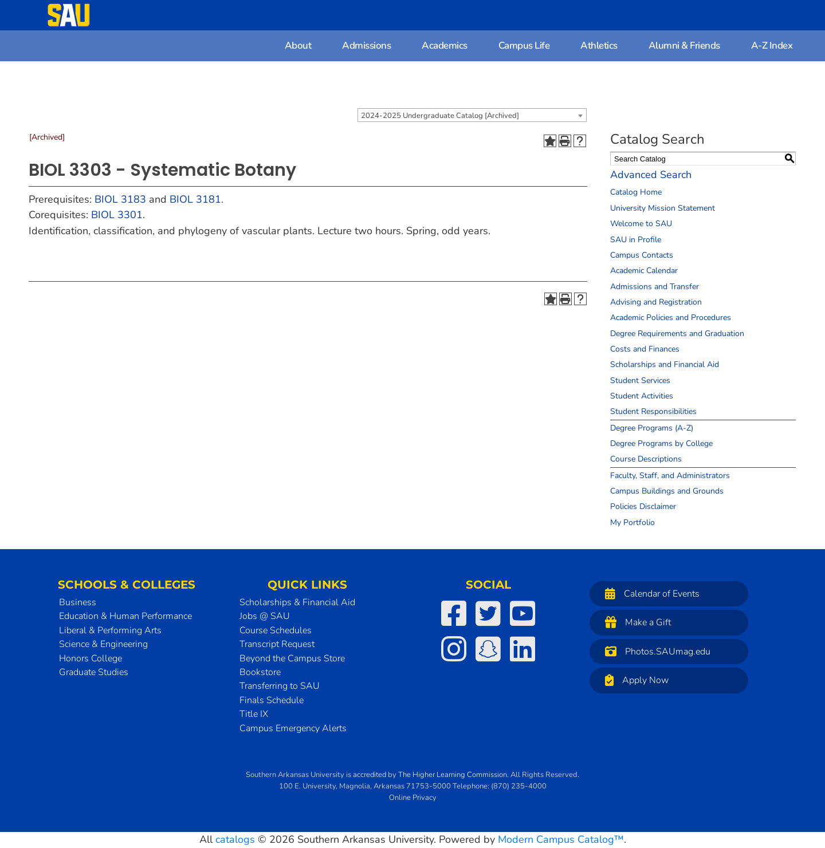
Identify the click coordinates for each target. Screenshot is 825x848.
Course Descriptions (646, 458)
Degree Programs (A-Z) (651, 428)
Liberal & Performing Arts (110, 630)
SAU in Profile (635, 239)
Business (77, 602)
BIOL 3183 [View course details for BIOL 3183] (120, 199)
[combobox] (472, 115)
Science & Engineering (103, 644)
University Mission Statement (662, 208)
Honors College (90, 658)
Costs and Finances (644, 349)
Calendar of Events (649, 593)
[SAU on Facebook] (453, 613)
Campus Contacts (641, 255)
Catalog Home (636, 192)
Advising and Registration (656, 302)
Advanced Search (651, 175)
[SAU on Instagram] (453, 648)
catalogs (235, 839)
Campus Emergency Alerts (293, 728)
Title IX (253, 714)
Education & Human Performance (125, 616)
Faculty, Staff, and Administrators (670, 475)
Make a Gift (635, 622)
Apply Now (634, 680)
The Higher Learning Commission (452, 775)
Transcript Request (277, 644)
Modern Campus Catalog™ (561, 839)
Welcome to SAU (641, 223)
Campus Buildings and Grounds (667, 491)
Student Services (640, 380)
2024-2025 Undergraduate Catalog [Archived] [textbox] (440, 116)
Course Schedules (275, 630)
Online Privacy (413, 797)
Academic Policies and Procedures (670, 317)
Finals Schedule (271, 700)
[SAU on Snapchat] (488, 648)
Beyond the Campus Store (292, 658)
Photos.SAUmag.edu (654, 651)
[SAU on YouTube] (522, 613)
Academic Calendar (644, 270)
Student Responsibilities (653, 411)
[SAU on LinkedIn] (522, 648)
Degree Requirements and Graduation (677, 333)
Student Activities (641, 396)
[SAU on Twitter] (488, 613)
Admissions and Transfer (654, 286)
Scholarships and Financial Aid (664, 364)
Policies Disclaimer (643, 506)
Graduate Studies (93, 672)
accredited (369, 775)
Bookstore (260, 672)
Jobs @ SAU (264, 616)
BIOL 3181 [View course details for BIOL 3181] (195, 199)
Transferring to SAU (279, 686)
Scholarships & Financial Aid (297, 602)
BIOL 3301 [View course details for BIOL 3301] (117, 215)
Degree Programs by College (661, 443)
